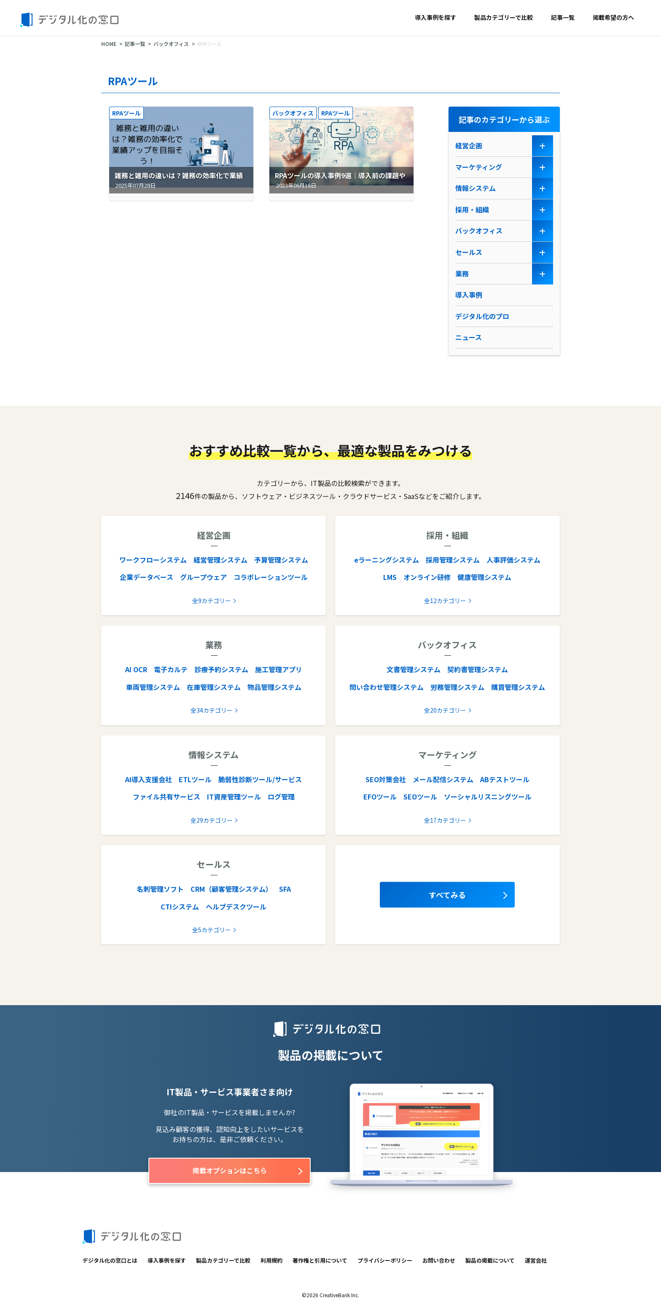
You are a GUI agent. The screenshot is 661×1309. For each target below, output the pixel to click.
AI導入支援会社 (148, 779)
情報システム (475, 188)
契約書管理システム (477, 669)
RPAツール (126, 113)
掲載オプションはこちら (230, 1170)
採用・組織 (472, 209)
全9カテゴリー (211, 600)
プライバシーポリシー (384, 1260)
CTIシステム (180, 906)
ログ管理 (281, 796)
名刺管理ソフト (160, 889)
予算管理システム (281, 560)
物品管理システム (274, 687)
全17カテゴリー (445, 820)
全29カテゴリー (212, 820)
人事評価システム (513, 560)
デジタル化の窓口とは (110, 1260)
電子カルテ (171, 669)
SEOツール (420, 796)
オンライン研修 (427, 577)
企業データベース (146, 577)
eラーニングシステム (386, 560)
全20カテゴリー (445, 710)
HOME (108, 43)
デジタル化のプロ (482, 316)
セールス (468, 252)
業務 (462, 273)
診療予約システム (221, 669)
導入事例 (468, 295)
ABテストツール (504, 779)
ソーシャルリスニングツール (488, 796)
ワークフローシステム (153, 560)
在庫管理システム (214, 687)
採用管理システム (453, 560)
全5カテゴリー (211, 929)
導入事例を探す (435, 17)
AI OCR (136, 669)
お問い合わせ (438, 1260)
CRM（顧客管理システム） (231, 889)
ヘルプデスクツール (236, 906)
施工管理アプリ (278, 669)
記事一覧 (563, 17)
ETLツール (195, 779)
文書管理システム (414, 669)
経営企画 (468, 145)
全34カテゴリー (212, 710)
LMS (390, 577)
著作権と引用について (320, 1260)
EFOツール (380, 796)
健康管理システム (484, 577)
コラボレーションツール (271, 577)
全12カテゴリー (445, 600)
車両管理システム (153, 687)
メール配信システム (443, 779)
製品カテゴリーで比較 (503, 17)
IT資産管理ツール (234, 796)
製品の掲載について (490, 1260)
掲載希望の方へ (613, 17)
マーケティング (478, 167)
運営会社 (536, 1260)
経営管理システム (220, 560)
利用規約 (271, 1260)
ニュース (468, 337)
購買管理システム (518, 687)
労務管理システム (457, 687)
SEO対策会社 (385, 779)
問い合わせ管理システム (386, 687)
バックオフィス (171, 43)
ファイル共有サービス (166, 796)
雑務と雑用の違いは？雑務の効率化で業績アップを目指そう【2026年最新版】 (177, 180)
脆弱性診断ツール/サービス (260, 779)
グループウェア (203, 577)
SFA (285, 889)
